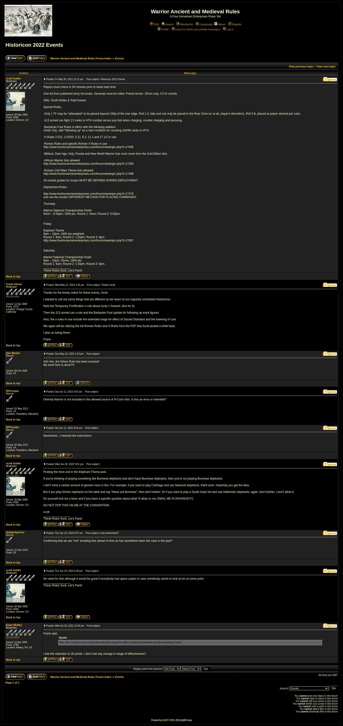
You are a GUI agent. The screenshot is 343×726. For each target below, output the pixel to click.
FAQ (154, 24)
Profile (163, 29)
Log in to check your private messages (196, 29)
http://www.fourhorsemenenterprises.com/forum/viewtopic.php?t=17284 (88, 163)
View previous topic (301, 66)
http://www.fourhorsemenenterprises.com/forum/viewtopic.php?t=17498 (88, 173)
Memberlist (185, 24)
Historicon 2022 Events (34, 45)
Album (219, 24)
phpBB (165, 720)
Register (235, 24)
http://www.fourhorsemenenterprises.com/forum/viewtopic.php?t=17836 (88, 147)
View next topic (326, 66)
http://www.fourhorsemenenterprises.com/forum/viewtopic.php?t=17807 (88, 240)
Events (119, 58)
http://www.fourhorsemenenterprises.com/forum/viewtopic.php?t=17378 (88, 193)
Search (168, 24)
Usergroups (204, 24)
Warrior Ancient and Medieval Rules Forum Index (80, 58)
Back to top (13, 276)
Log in (228, 29)
